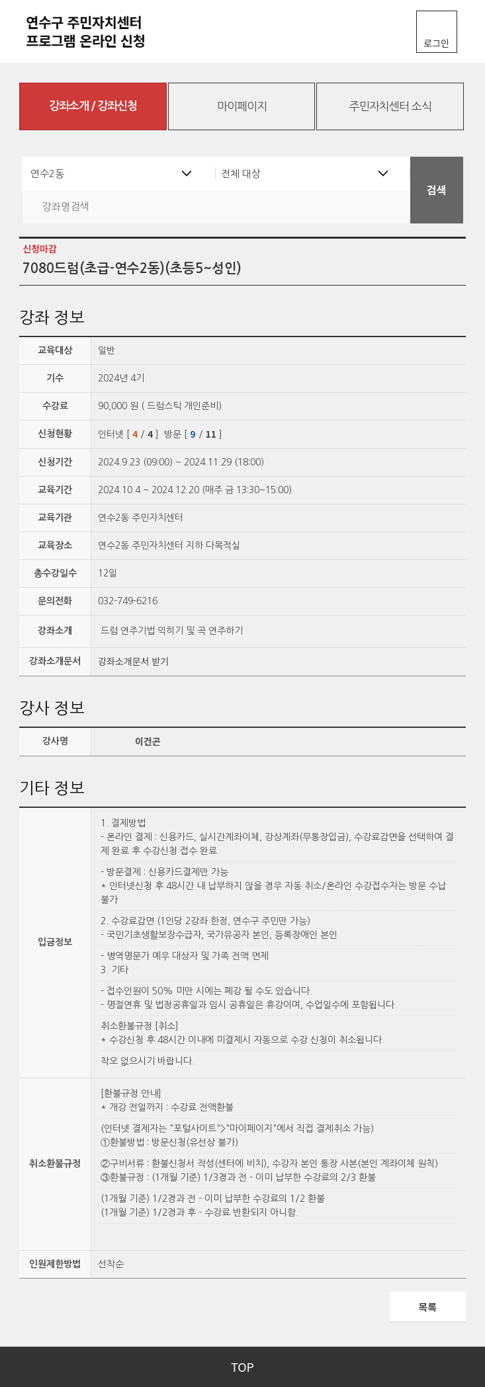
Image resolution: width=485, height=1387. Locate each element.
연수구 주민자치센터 (98, 31)
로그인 (436, 43)
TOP (242, 1366)
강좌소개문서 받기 (133, 661)
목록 (427, 1307)
